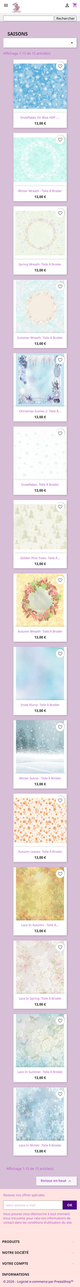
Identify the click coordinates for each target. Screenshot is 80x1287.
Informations (15, 1274)
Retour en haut (56, 1181)
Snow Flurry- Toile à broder (40, 705)
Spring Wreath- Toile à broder (40, 264)
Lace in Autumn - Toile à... (40, 925)
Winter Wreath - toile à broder (40, 191)
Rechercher (65, 18)
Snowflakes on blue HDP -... (40, 117)
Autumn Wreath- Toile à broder (40, 631)
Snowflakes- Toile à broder (40, 484)
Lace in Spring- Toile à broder (40, 998)
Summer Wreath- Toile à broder (40, 338)
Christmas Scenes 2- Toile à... (40, 411)
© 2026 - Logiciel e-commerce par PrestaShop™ (38, 1281)
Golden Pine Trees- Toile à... (40, 558)
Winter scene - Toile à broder (40, 778)
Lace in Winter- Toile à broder (40, 1145)
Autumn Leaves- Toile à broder (40, 852)
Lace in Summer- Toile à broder (40, 1072)
